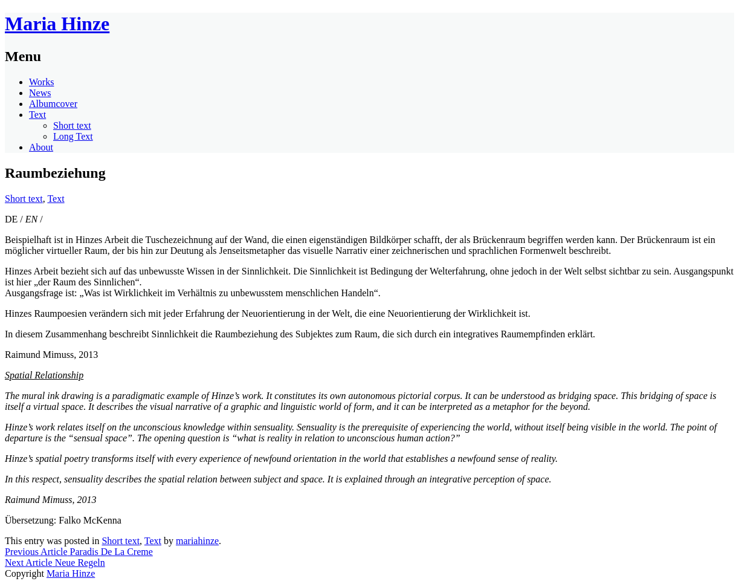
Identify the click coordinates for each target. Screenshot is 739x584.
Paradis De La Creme (79, 552)
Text (37, 114)
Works (41, 82)
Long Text (73, 136)
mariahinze (197, 541)
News (40, 93)
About (41, 147)
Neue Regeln (55, 562)
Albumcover (53, 104)
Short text (72, 125)
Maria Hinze (57, 23)
